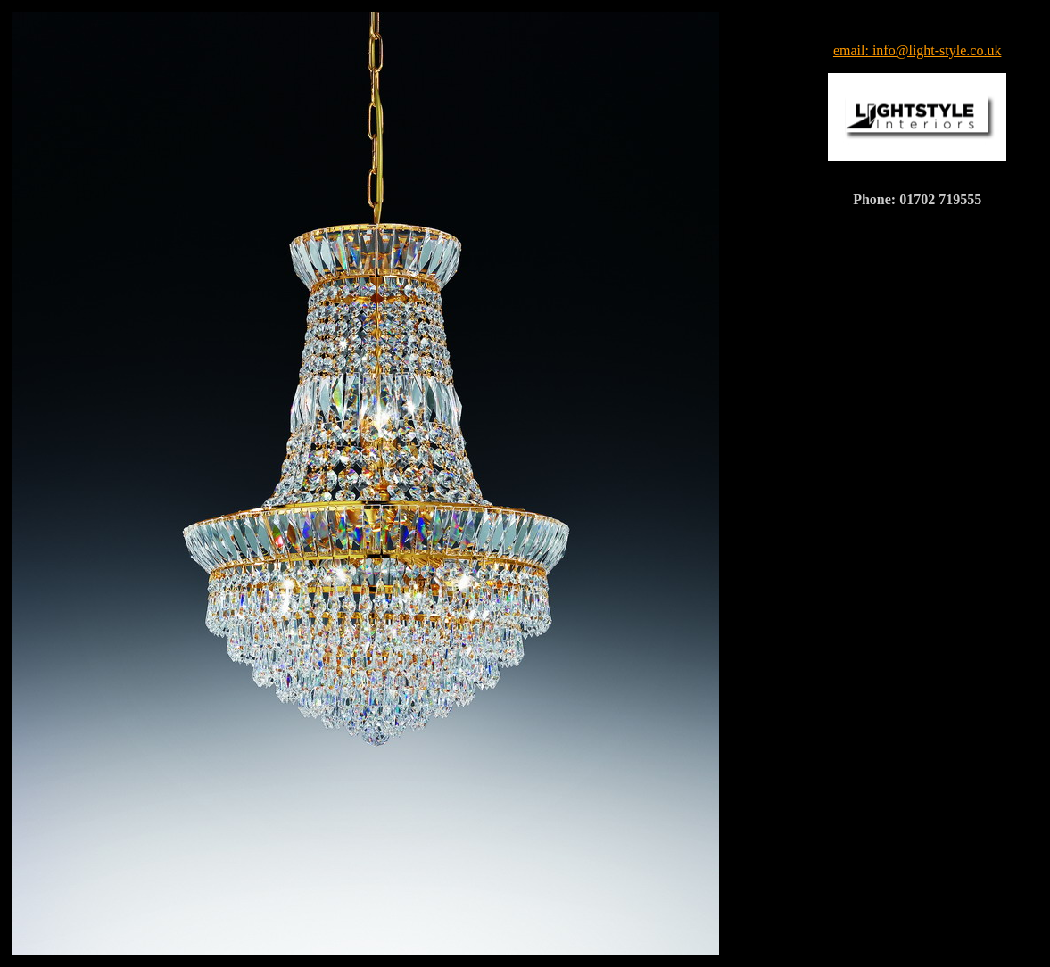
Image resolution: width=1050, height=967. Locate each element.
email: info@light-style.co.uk (917, 50)
